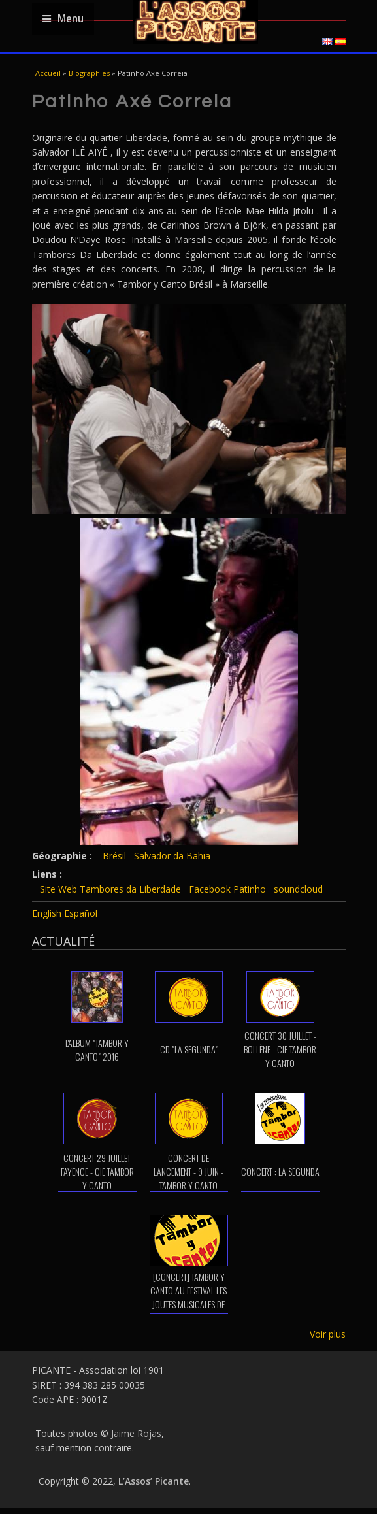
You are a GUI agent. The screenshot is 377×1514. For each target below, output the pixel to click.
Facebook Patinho (227, 889)
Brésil (114, 855)
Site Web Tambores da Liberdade (110, 889)
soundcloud (298, 889)
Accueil (48, 73)
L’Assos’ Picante (153, 1481)
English (46, 913)
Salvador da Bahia (172, 855)
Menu (63, 18)
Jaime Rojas (136, 1433)
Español (80, 913)
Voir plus (328, 1334)
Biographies (89, 73)
